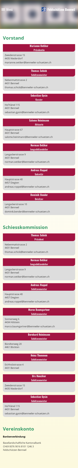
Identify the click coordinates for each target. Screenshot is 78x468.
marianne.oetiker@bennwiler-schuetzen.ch (28, 62)
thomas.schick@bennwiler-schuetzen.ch (26, 87)
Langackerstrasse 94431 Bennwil (15, 156)
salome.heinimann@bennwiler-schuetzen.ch (29, 137)
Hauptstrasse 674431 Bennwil (14, 131)
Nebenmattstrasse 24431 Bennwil (16, 81)
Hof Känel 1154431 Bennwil (12, 106)
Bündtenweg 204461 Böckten (13, 345)
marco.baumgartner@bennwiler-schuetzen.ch (30, 326)
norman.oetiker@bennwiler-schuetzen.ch (27, 161)
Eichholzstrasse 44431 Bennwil (14, 366)
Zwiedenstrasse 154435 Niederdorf (15, 57)
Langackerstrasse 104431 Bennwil (16, 206)
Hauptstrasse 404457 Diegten (14, 181)
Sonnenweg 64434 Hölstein (12, 320)
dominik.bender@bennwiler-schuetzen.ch (27, 211)
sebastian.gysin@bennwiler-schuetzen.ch (27, 112)
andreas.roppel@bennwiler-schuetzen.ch (27, 186)
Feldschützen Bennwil (61, 9)
